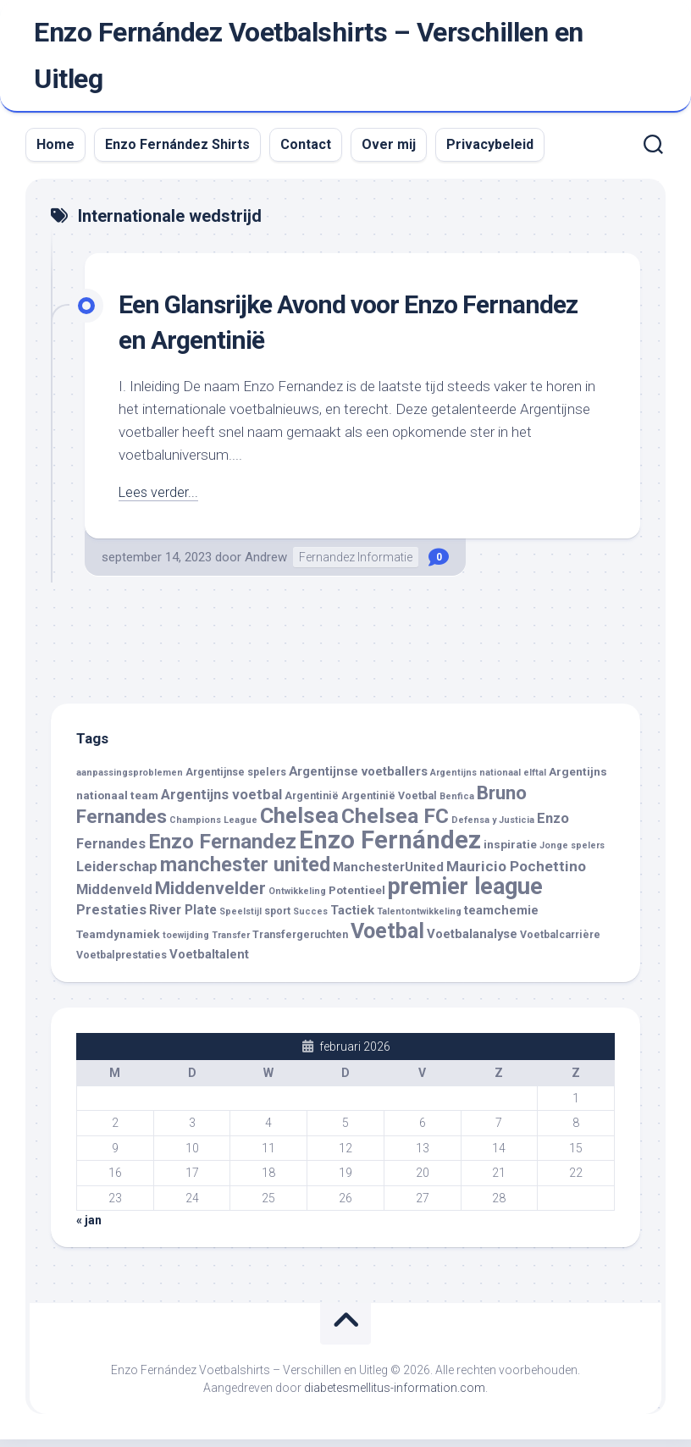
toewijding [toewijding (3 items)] (186, 942)
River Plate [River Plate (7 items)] (183, 918)
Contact (305, 153)
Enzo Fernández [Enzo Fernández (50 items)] (390, 847)
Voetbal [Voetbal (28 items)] (387, 938)
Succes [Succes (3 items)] (310, 919)
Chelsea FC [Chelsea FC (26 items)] (395, 824)
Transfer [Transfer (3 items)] (231, 942)
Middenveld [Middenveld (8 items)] (114, 897)
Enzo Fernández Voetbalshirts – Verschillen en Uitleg (308, 60)
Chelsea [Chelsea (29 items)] (299, 824)
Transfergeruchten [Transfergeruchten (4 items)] (300, 942)
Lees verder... (159, 500)
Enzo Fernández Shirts (177, 153)
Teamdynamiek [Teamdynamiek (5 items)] (118, 941)
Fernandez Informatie (355, 565)
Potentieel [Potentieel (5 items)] (357, 897)
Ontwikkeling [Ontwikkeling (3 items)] (297, 898)
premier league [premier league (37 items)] (465, 894)
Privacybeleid (489, 153)
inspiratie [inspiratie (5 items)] (510, 852)
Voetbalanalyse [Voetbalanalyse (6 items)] (472, 941)
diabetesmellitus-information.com (394, 1395)
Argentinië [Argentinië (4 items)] (312, 803)
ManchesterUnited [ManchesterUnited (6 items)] (388, 875)
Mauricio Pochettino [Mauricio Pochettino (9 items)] (516, 874)
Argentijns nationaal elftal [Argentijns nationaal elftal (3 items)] (488, 781)
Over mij (389, 153)
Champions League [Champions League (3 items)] (213, 828)
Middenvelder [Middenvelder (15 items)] (210, 896)
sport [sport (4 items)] (277, 919)
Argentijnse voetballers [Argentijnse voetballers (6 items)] (358, 779)
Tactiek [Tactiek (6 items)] (352, 918)
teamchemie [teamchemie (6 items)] (501, 918)
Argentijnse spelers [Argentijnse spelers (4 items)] (235, 781)
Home (55, 153)
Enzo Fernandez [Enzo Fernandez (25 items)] (222, 849)
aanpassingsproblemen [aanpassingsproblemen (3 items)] (129, 781)
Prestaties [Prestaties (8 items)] (111, 918)
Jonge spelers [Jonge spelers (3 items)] (572, 853)
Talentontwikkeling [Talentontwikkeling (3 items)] (419, 919)
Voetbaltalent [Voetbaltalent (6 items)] (209, 962)
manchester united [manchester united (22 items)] (245, 873)
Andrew (266, 564)
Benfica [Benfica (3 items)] (456, 803)
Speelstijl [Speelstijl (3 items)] (240, 919)
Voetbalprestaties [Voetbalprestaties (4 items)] (121, 963)
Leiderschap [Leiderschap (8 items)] (117, 875)
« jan (89, 1228)
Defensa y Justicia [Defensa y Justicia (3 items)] (492, 828)
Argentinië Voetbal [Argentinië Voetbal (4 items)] (389, 803)
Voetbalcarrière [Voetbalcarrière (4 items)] (560, 942)
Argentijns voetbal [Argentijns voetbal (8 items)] (221, 802)
